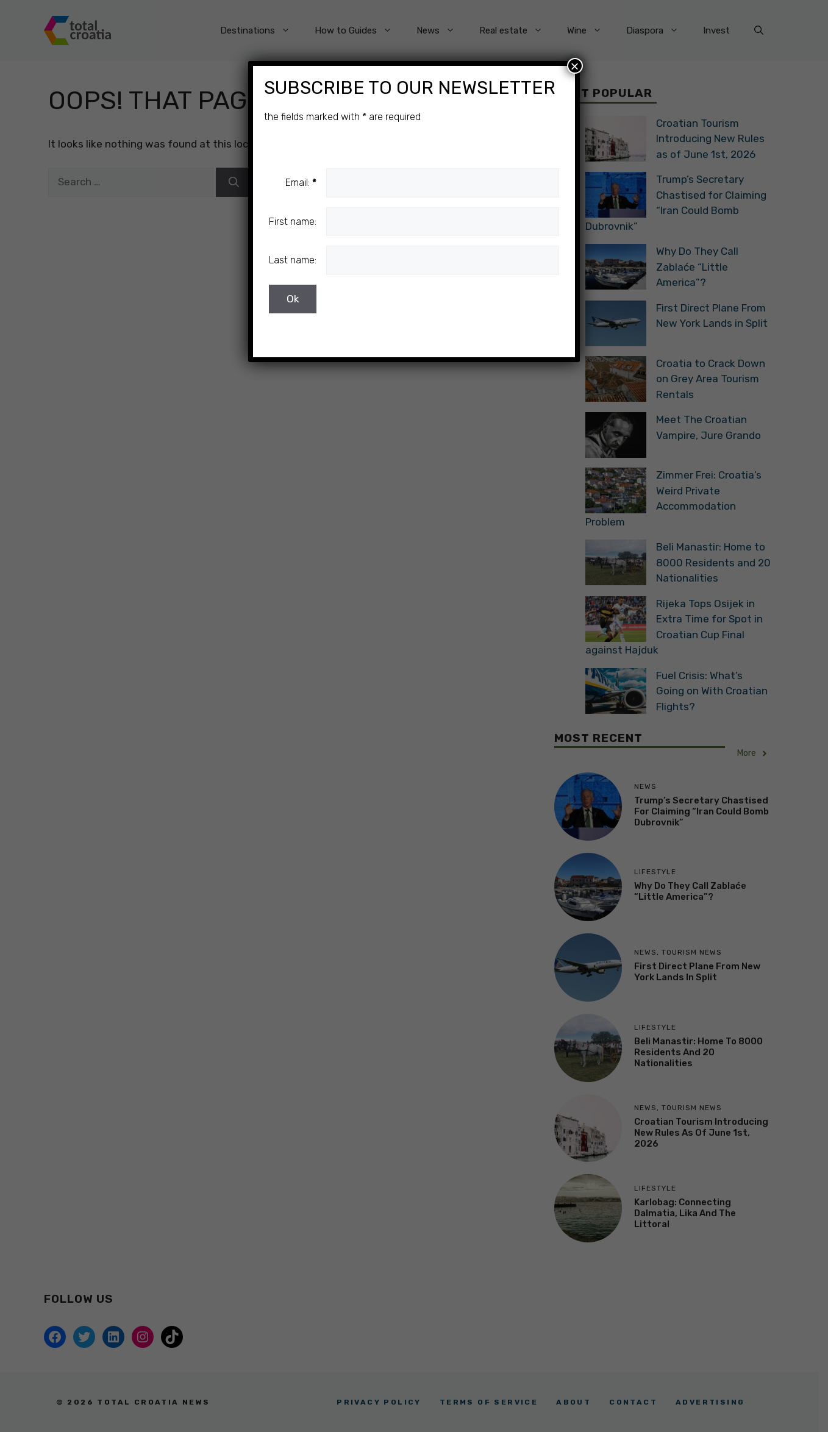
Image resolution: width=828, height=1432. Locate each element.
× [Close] (575, 66)
